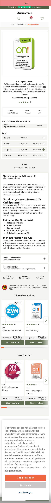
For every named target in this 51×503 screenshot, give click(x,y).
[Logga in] (30, 18)
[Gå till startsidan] (25, 13)
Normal (27, 113)
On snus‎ (20, 25)
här (44, 87)
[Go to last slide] (3, 320)
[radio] (24, 137)
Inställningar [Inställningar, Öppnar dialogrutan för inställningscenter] (25, 492)
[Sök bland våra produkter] (18, 18)
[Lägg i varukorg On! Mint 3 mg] (36, 342)
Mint (39, 113)
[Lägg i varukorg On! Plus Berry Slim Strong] (12, 403)
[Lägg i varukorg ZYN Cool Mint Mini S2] (12, 342)
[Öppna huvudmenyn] (7, 18)
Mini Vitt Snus (13, 113)
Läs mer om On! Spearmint (24, 98)
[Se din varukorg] (42, 18)
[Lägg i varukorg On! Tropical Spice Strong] (36, 403)
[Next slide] (46, 320)
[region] (25, 460)
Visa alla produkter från (24, 168)
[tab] (2, 347)
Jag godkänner (25, 477)
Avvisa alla (26, 485)
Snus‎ (13, 25)
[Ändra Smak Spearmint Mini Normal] (24, 126)
